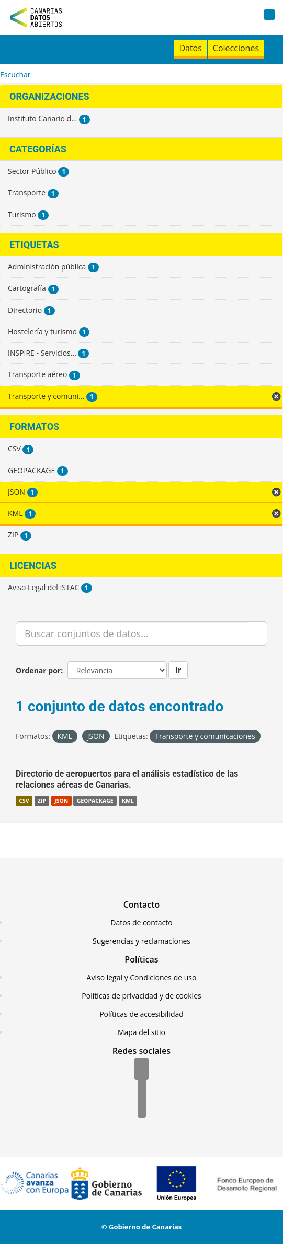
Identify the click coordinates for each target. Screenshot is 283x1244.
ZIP (42, 800)
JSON (61, 800)
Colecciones (236, 48)
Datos (190, 48)
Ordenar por (38, 670)
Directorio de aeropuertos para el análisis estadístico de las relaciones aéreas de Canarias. (127, 779)
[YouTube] (142, 1107)
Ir (178, 670)
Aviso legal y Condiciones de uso (142, 977)
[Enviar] (257, 633)
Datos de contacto (141, 923)
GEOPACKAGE (95, 800)
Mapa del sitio (141, 1032)
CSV (24, 800)
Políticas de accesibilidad (141, 1014)
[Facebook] (141, 1069)
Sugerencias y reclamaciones (141, 941)
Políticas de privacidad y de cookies (141, 996)
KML (128, 800)
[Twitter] (142, 1088)
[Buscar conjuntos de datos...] (132, 633)
